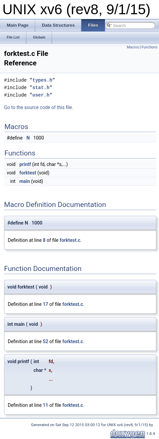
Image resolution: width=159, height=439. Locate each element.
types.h (42, 80)
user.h (40, 95)
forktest (27, 172)
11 (45, 405)
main (24, 181)
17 (45, 304)
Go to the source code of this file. (38, 107)
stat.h (40, 87)
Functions (149, 47)
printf (25, 164)
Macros (133, 47)
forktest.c (70, 240)
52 (45, 341)
